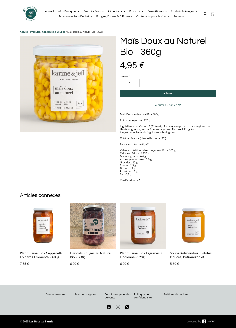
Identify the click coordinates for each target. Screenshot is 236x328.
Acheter (168, 93)
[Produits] (35, 31)
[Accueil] (24, 31)
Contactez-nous (55, 294)
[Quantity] (130, 83)
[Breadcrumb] (118, 32)
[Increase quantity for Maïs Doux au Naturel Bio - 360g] (136, 83)
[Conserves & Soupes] (53, 31)
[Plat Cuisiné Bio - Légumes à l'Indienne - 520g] (143, 237)
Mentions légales (85, 294)
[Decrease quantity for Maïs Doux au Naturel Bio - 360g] (123, 83)
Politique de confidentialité (143, 296)
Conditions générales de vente (118, 296)
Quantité (125, 76)
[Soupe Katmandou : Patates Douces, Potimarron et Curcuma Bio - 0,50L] (193, 237)
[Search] (205, 13)
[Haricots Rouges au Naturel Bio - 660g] (93, 237)
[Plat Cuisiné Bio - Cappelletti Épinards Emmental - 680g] (43, 237)
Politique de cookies (175, 294)
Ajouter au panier (168, 105)
